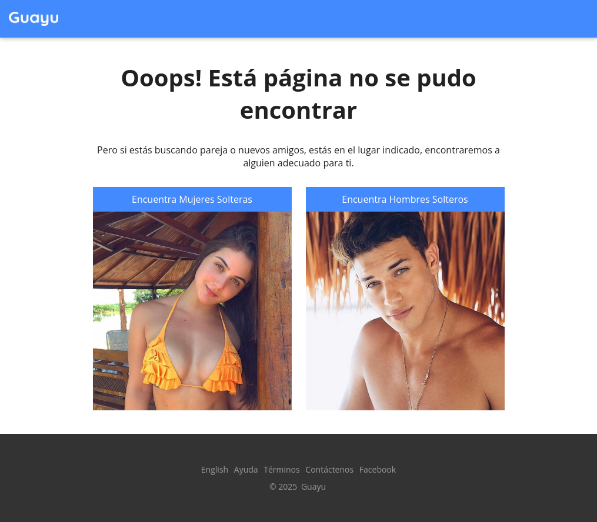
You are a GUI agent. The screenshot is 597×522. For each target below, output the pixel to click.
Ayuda (246, 469)
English (214, 469)
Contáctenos (329, 469)
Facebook (377, 469)
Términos (281, 469)
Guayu (313, 486)
